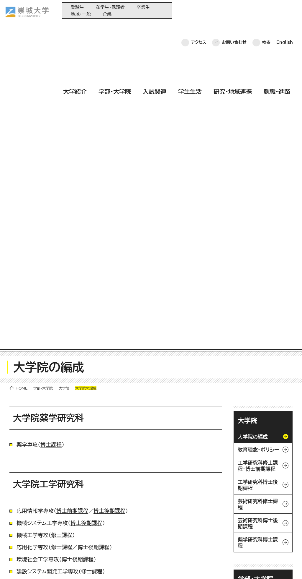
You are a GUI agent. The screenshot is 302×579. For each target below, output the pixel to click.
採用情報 (167, 566)
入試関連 (154, 27)
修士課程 (61, 221)
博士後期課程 (109, 197)
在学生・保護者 (110, 7)
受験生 (77, 7)
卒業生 (143, 7)
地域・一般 (81, 14)
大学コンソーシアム (152, 531)
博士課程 (51, 131)
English (284, 10)
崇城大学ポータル (42, 526)
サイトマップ (138, 566)
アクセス (198, 10)
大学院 (64, 74)
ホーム (15, 566)
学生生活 (190, 27)
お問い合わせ (234, 10)
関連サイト (144, 551)
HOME (21, 74)
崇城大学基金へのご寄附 (157, 522)
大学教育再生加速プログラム (160, 512)
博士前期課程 (72, 197)
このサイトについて (98, 566)
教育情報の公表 (149, 541)
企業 (107, 14)
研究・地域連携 (233, 27)
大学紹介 (75, 27)
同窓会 (141, 502)
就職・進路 (277, 27)
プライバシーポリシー (50, 566)
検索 (266, 10)
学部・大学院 (115, 27)
